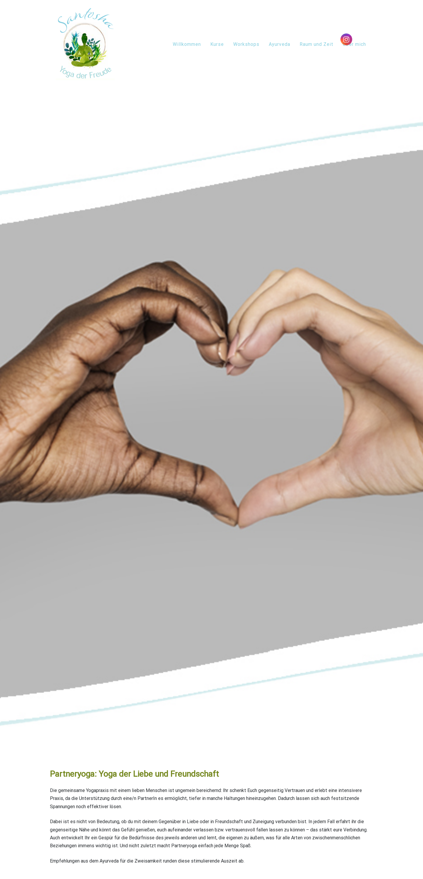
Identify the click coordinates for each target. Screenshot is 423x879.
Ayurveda (279, 44)
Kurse (217, 44)
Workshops (246, 44)
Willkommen (187, 44)
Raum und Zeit (316, 44)
